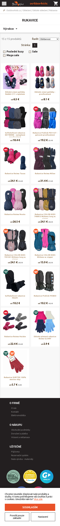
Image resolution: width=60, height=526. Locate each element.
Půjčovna (15, 451)
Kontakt (15, 412)
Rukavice (53, 10)
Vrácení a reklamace (20, 437)
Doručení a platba (19, 433)
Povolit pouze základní (17, 516)
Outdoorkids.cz (13, 10)
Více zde (38, 499)
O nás (13, 408)
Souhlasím (30, 507)
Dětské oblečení (40, 10)
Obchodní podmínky (20, 430)
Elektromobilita (18, 415)
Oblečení (27, 10)
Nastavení (43, 517)
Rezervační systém (19, 455)
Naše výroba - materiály (22, 459)
